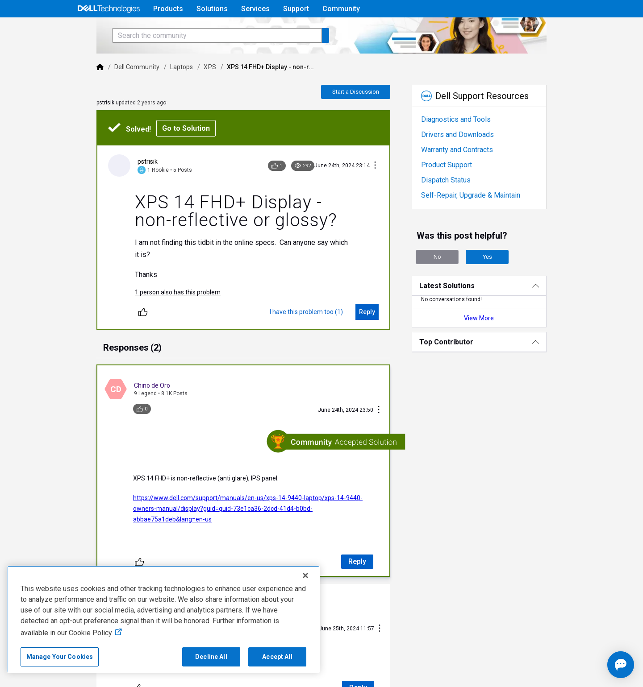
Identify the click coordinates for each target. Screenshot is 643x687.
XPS (177, 91)
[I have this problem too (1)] (319, 325)
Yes (500, 281)
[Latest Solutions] (501, 311)
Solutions (212, 8)
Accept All (277, 656)
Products (168, 8)
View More (502, 343)
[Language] (568, 29)
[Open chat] (594, 664)
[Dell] (67, 92)
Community (341, 8)
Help (511, 29)
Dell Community (104, 91)
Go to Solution (154, 153)
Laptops (149, 91)
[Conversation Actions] (387, 190)
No (450, 281)
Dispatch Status (458, 205)
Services (255, 8)
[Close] (305, 575)
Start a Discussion (368, 116)
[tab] (100, 361)
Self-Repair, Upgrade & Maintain (483, 220)
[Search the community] (185, 60)
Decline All (211, 656)
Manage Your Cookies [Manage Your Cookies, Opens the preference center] (59, 656)
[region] (163, 619)
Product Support (459, 190)
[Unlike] (111, 325)
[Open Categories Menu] (108, 30)
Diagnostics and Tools (468, 144)
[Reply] (379, 325)
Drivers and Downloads (470, 159)
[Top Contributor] (501, 367)
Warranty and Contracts (469, 174)
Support (296, 8)
